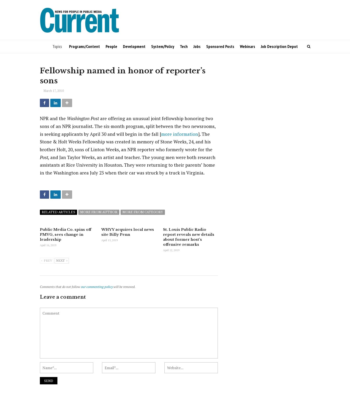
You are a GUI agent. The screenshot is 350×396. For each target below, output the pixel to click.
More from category (142, 212)
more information (179, 134)
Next (61, 261)
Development (134, 46)
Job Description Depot (279, 46)
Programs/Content (84, 46)
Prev (46, 261)
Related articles (58, 212)
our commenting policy (97, 286)
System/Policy (162, 46)
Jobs (197, 46)
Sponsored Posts (220, 46)
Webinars (247, 46)
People (111, 46)
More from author (98, 212)
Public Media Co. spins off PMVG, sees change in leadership (65, 234)
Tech (184, 46)
